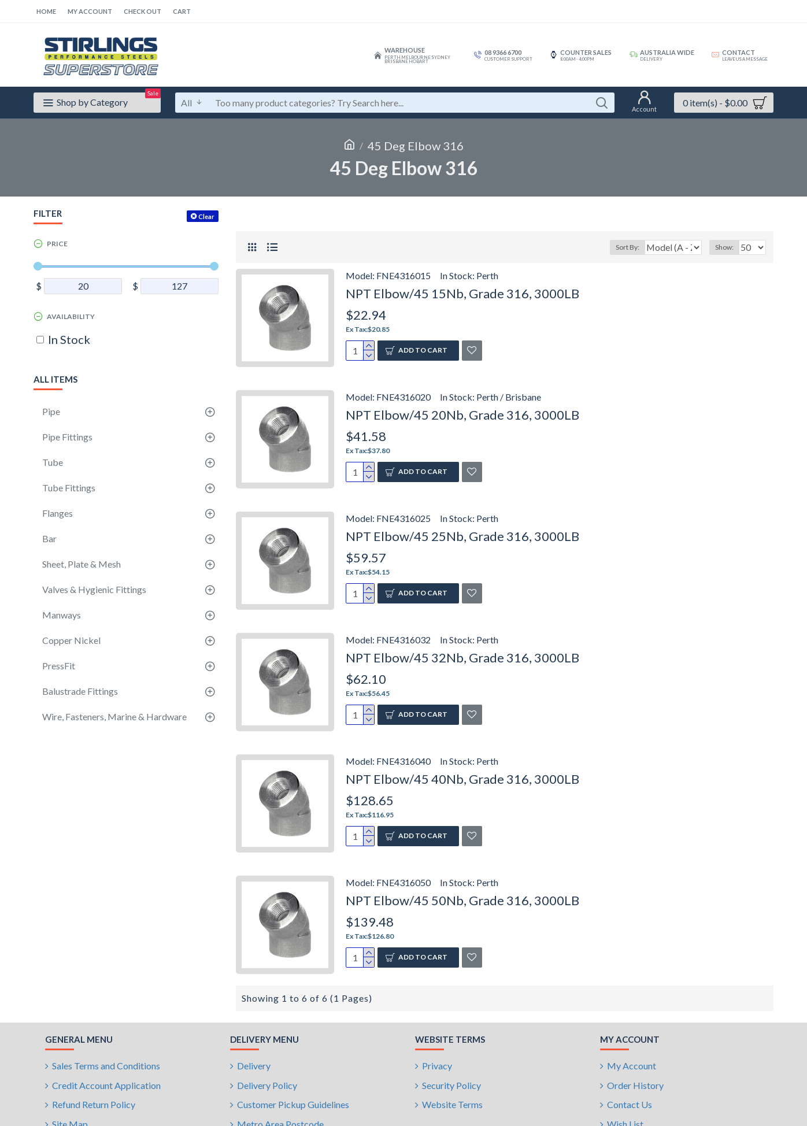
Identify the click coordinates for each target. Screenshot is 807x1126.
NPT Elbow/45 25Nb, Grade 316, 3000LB (462, 536)
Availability (71, 316)
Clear (206, 216)
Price (57, 243)
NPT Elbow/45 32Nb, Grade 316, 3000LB (462, 657)
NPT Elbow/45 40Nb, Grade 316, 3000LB (462, 779)
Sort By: (621, 247)
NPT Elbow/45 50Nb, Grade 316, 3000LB (462, 900)
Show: (728, 247)
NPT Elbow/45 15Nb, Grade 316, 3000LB (462, 293)
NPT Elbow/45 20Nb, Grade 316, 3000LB (462, 415)
